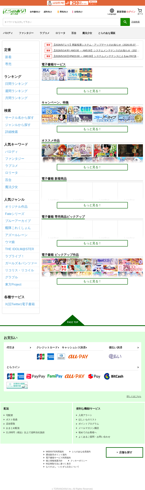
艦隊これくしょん (17, 221)
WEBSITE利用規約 (55, 442)
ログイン (130, 11)
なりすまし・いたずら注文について (64, 461)
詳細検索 (135, 22)
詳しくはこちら (134, 386)
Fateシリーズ (14, 208)
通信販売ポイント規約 (57, 448)
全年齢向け (35, 12)
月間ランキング (15, 96)
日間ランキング (15, 82)
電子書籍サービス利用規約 (59, 451)
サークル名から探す (18, 115)
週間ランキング (15, 89)
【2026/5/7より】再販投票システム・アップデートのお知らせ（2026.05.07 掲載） (98, 44)
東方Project (13, 275)
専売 (8, 63)
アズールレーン (15, 228)
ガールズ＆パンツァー (20, 255)
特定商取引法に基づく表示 (59, 458)
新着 (8, 56)
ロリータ (60, 33)
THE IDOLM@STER (19, 241)
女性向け (77, 11)
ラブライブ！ (14, 248)
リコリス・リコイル (18, 261)
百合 (73, 33)
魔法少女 (87, 33)
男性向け (62, 11)
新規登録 (121, 11)
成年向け (48, 12)
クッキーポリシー (81, 454)
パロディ (8, 33)
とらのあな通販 (106, 33)
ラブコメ (44, 33)
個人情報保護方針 (55, 454)
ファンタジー (26, 33)
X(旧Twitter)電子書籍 (19, 294)
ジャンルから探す (17, 122)
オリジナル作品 (15, 201)
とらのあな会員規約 (56, 445)
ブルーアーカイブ (17, 214)
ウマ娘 (9, 234)
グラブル (11, 268)
